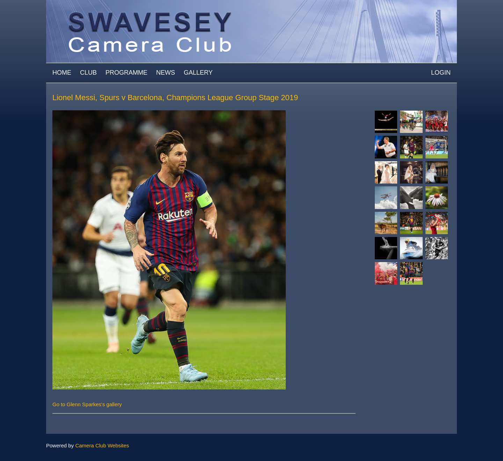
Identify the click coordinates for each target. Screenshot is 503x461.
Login (441, 72)
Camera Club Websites (102, 445)
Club (88, 72)
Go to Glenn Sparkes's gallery (87, 404)
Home (61, 72)
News (165, 72)
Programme (126, 72)
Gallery (198, 72)
